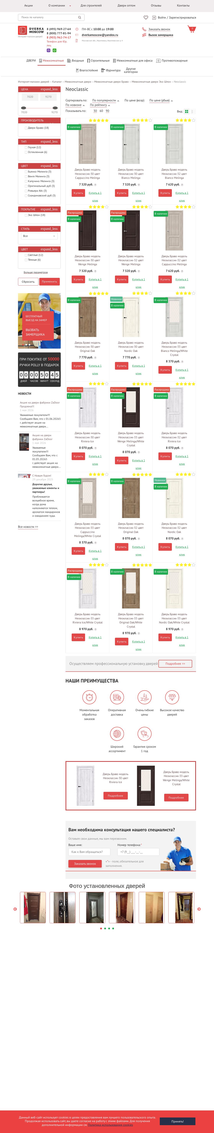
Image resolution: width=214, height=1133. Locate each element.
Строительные (98, 60)
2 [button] (26, 344)
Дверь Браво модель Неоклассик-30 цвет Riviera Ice (115, 777)
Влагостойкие (87, 70)
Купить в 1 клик (95, 193)
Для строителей (91, 5)
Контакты (183, 5)
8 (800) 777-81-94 (59, 33)
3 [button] (29, 344)
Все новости (26, 525)
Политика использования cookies (110, 1125)
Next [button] (199, 908)
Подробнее (173, 662)
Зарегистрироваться (182, 17)
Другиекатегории (131, 70)
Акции (28, 5)
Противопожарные (172, 60)
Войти (162, 17)
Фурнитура (111, 70)
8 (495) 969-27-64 (59, 29)
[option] (39, 319)
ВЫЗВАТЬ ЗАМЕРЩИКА (35, 331)
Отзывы (156, 5)
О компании (56, 5)
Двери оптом (126, 5)
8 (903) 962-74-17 (59, 37)
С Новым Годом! (41, 474)
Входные (75, 60)
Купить (78, 192)
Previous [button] (15, 908)
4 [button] (113, 927)
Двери (31, 60)
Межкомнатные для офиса (133, 60)
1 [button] (23, 344)
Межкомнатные (51, 60)
